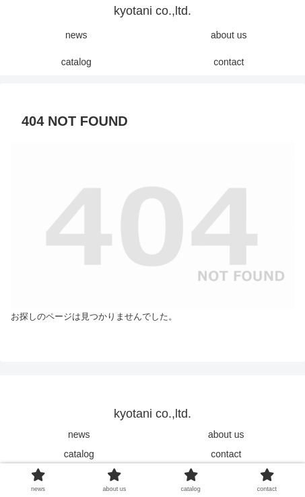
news (79, 434)
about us (226, 434)
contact (226, 454)
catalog (79, 454)
